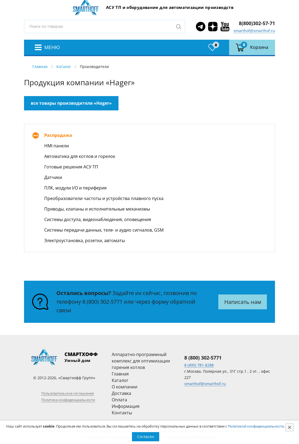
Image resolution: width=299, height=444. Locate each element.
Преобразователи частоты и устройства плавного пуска (104, 198)
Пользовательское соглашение (67, 393)
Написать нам (242, 302)
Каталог (63, 66)
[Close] (290, 427)
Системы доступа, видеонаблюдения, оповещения (97, 219)
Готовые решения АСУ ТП (71, 167)
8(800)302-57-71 (257, 23)
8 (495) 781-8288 (199, 365)
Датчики (53, 177)
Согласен (145, 436)
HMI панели (56, 146)
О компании (124, 387)
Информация (126, 406)
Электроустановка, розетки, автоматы (84, 240)
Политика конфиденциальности (68, 399)
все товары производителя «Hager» (71, 103)
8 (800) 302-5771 (102, 301)
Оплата (119, 400)
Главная (39, 66)
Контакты (122, 413)
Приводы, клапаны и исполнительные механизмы (97, 209)
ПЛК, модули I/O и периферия (75, 188)
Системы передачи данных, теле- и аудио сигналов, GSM (104, 230)
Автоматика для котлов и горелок (79, 156)
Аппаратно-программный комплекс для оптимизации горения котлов (141, 360)
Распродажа (58, 135)
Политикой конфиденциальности (256, 426)
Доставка (121, 393)
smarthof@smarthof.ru (254, 30)
